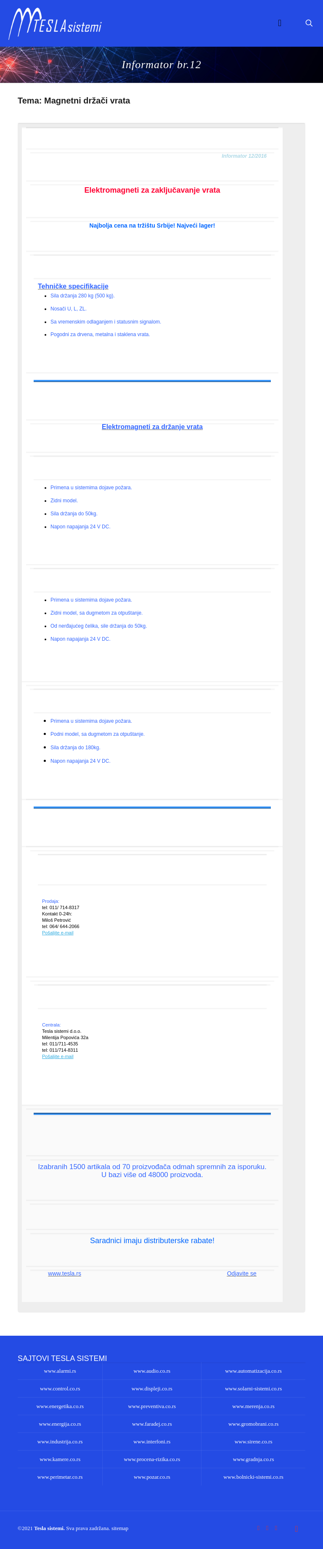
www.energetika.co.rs (60, 1406)
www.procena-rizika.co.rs (152, 1459)
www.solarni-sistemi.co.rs (253, 1388)
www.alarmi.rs (60, 1371)
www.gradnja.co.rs (253, 1459)
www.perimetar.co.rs (60, 1477)
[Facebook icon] (258, 1528)
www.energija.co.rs (60, 1424)
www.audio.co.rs (152, 1371)
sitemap (119, 1528)
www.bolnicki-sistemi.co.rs (253, 1477)
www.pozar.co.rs (152, 1477)
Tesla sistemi (49, 1528)
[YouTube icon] (267, 1528)
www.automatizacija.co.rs (253, 1371)
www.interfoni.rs (151, 1441)
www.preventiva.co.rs (152, 1406)
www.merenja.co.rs (253, 1406)
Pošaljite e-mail (58, 932)
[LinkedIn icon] (276, 1528)
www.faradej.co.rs (152, 1424)
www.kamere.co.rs (60, 1459)
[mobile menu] (280, 23)
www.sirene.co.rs (254, 1441)
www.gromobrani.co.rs (253, 1424)
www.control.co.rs (60, 1388)
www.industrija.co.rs (60, 1441)
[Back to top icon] (296, 1529)
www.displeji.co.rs (152, 1388)
